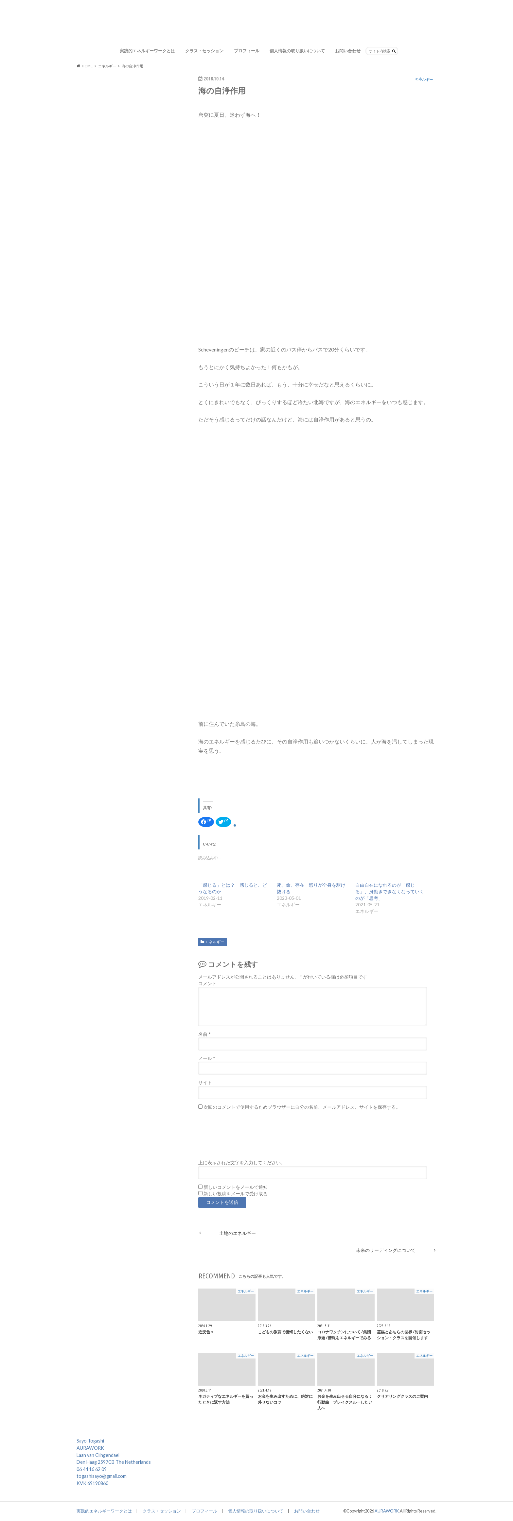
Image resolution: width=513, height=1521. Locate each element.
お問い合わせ (348, 50)
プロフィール (246, 50)
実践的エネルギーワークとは (147, 50)
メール (206, 1058)
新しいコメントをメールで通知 (235, 1187)
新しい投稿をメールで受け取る (235, 1193)
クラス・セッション (204, 50)
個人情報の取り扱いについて (297, 50)
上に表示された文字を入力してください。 (241, 1162)
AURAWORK (387, 1510)
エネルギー (214, 941)
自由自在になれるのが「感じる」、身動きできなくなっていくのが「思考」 (389, 891)
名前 (204, 1034)
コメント (207, 983)
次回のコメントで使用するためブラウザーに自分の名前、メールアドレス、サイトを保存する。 (301, 1107)
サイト (205, 1082)
